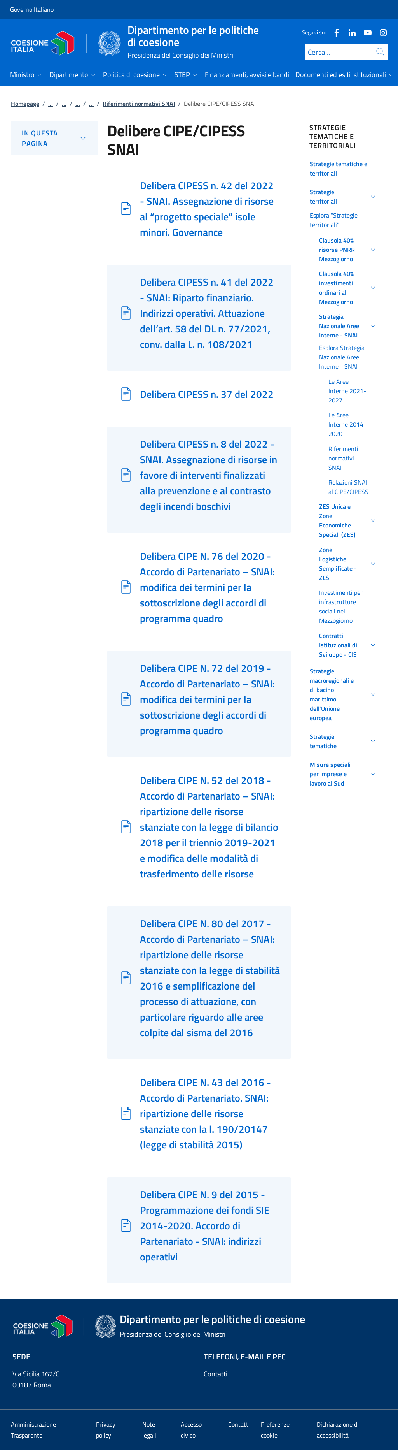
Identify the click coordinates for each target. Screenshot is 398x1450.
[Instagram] (380, 32)
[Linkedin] (349, 32)
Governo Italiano (32, 9)
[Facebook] (333, 32)
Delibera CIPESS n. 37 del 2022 (207, 394)
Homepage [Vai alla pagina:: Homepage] (25, 103)
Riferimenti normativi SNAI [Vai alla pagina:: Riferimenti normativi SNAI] (139, 103)
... (50, 103)
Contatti (215, 1374)
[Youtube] (364, 32)
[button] (343, 169)
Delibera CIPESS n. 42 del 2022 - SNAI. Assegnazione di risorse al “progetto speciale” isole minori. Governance (207, 209)
